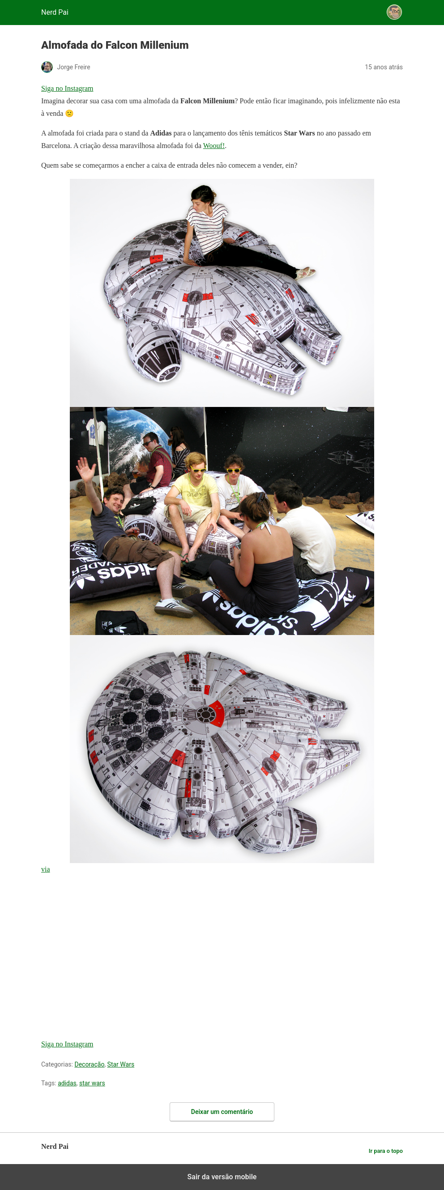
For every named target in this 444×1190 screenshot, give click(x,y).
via (45, 869)
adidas (67, 1083)
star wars (92, 1083)
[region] (108, 939)
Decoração (89, 1064)
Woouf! (214, 145)
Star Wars (121, 1064)
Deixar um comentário (222, 1111)
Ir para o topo (386, 1151)
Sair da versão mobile (222, 1177)
